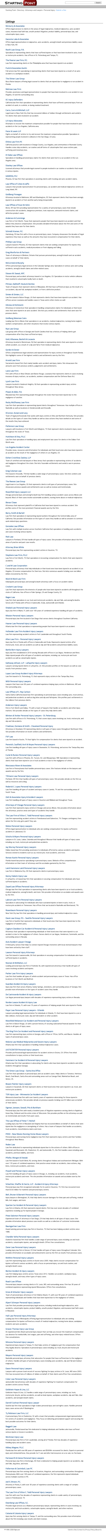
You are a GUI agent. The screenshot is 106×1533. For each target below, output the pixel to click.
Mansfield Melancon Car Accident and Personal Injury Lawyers (32, 1020)
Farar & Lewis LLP (13, 131)
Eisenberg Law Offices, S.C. (17, 1502)
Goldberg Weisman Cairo (16, 318)
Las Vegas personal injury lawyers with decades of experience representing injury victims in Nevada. (43, 997)
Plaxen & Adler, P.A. (14, 391)
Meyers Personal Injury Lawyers (19, 1355)
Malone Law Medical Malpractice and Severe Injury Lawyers (31, 1041)
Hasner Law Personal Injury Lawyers (21, 623)
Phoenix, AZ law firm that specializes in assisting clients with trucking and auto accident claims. (41, 179)
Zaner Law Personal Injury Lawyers (21, 1247)
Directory (20, 10)
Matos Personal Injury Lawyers (19, 826)
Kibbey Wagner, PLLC (15, 1447)
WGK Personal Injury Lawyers (18, 681)
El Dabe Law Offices (14, 154)
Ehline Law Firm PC (14, 141)
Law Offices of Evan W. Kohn (18, 204)
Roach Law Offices (13, 1281)
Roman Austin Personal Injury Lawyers (22, 857)
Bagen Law (10, 597)
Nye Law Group (12, 328)
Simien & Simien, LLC (14, 294)
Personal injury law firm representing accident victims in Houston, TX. (32, 550)
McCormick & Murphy (15, 262)
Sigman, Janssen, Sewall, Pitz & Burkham (23, 1107)
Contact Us (80, 1529)
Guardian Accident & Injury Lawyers (21, 983)
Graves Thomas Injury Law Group (20, 1328)
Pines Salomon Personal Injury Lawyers (22, 1215)
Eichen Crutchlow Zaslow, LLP (18, 457)
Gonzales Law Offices (15, 526)
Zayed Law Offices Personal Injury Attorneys (25, 886)
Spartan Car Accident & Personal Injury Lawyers (26, 1205)
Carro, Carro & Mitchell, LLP (17, 110)
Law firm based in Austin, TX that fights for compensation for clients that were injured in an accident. (44, 739)
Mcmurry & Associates (15, 25)
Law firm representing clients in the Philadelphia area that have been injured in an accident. (39, 63)
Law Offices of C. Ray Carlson (18, 691)
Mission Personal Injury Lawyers (19, 615)
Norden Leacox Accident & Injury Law (21, 1002)
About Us (99, 1529)
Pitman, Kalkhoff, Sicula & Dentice (20, 283)
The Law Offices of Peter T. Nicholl (20, 1120)
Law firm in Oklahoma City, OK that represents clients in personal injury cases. (35, 871)
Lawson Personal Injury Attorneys (20, 952)
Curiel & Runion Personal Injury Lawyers (23, 755)
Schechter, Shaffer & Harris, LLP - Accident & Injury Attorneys (32, 1184)
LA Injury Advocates (14, 120)
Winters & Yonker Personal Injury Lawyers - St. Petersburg (30, 715)
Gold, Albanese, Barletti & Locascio (20, 339)
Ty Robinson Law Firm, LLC (17, 1413)
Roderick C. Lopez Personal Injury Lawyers (23, 786)
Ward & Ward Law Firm (15, 578)
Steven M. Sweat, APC (15, 273)
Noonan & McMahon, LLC (16, 962)
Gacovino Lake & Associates (17, 39)
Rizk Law (9, 536)
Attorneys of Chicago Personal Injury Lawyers (25, 805)
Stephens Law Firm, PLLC (16, 555)
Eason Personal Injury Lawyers (19, 1368)
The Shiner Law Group (15, 78)
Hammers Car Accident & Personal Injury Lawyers (27, 1060)
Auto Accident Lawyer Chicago (18, 941)
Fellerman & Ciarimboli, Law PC (19, 1468)
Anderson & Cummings (15, 218)
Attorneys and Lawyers (34, 10)
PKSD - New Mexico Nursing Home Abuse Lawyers (27, 1134)
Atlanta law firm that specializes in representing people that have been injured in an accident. (40, 626)
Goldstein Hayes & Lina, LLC (17, 1389)
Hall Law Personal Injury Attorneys (21, 1315)
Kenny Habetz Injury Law (16, 876)
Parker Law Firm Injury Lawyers (19, 973)
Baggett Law (11, 1426)
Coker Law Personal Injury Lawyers (21, 1379)
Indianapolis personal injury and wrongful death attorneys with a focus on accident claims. (39, 581)
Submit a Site (61, 10)
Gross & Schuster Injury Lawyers (19, 1292)
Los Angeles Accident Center (18, 447)
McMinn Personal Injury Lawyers (20, 1257)
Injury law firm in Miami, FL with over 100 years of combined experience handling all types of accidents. (44, 610)
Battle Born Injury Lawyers (17, 649)
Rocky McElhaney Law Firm (17, 402)
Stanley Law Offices (14, 165)
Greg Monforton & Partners (17, 252)
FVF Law (9, 736)
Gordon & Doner (12, 349)
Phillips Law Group (14, 241)
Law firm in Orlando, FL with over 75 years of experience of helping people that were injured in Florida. (44, 1005)
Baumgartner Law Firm (15, 1226)
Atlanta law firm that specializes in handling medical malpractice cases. (32, 1044)
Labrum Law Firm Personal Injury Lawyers (24, 899)
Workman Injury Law (14, 1436)
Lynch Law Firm (12, 381)
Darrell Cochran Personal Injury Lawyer (22, 1402)
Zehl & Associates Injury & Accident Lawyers (24, 797)
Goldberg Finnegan (14, 194)
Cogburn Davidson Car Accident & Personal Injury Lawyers (30, 928)
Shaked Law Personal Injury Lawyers (21, 607)
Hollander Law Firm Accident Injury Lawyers (24, 631)
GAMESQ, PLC (12, 176)
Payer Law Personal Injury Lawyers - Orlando (25, 1010)
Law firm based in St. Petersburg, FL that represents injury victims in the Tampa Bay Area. (40, 676)
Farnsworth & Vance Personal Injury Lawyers (25, 1458)
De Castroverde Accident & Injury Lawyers (23, 994)
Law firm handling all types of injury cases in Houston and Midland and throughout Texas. (39, 800)
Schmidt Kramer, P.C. (14, 231)
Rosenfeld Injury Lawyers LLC (18, 491)
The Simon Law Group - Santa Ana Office (23, 1070)
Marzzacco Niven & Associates (18, 765)
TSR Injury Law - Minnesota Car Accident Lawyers (27, 1094)
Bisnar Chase (11, 502)
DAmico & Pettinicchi (14, 305)
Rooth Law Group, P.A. (15, 49)
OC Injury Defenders (14, 99)
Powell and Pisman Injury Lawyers (20, 1170)
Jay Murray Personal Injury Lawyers (21, 847)
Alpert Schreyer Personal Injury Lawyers (23, 1302)
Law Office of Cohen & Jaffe (17, 183)
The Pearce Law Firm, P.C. (16, 60)
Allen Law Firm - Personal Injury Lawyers (23, 639)
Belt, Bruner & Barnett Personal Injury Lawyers (26, 1194)
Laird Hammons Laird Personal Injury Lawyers (25, 868)
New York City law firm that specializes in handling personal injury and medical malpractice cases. (42, 913)
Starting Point (11, 10)
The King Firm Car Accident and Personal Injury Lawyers (29, 1031)
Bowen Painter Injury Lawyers (18, 1083)
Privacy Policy (90, 1529)
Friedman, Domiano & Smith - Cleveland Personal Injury (29, 726)
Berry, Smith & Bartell (15, 513)
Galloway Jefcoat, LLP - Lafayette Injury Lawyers (26, 662)
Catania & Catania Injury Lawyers (20, 1513)
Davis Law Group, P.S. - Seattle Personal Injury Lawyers (29, 918)
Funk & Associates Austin (16, 68)
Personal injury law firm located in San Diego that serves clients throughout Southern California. (42, 618)
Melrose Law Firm (13, 89)
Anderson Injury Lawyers (16, 705)
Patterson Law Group (15, 426)
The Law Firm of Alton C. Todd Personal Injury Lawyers (29, 815)
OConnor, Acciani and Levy (17, 412)
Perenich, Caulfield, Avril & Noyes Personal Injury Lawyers (30, 744)
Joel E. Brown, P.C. (13, 1481)
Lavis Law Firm (12, 370)
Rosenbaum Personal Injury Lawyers (21, 910)
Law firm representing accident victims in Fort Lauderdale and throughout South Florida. (39, 634)
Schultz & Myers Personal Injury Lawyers (23, 836)
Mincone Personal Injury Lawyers (20, 1342)
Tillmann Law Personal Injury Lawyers (22, 776)
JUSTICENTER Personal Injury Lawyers (22, 1049)
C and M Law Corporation (16, 565)
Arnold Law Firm (13, 360)
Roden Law (10, 1144)
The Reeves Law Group (15, 481)
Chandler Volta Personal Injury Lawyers (22, 1236)
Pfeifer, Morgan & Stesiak (17, 1157)
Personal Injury (49, 10)
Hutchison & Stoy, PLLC (15, 436)
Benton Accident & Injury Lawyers (20, 1270)
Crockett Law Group (14, 586)
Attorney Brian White (15, 547)
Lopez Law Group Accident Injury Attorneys (24, 673)
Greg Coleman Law (14, 470)
